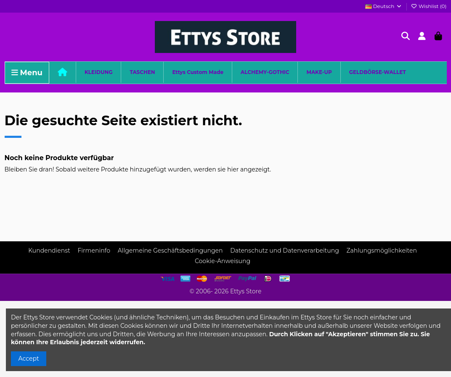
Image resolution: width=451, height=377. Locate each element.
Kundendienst (49, 250)
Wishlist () (429, 6)
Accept (29, 358)
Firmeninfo (93, 250)
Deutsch (383, 6)
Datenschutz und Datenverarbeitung (284, 250)
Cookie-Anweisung (222, 261)
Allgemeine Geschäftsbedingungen (170, 250)
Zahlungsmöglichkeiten (381, 250)
